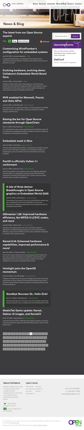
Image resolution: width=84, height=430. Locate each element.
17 (13, 338)
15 (7, 338)
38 (44, 342)
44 (22, 346)
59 (29, 350)
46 (29, 346)
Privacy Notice (38, 426)
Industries (51, 4)
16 (10, 338)
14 (4, 338)
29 (12, 342)
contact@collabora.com (71, 395)
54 (11, 350)
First (5, 334)
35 (33, 342)
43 (18, 346)
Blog (28, 56)
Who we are (29, 387)
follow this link (14, 423)
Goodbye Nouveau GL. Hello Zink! (27, 294)
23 (34, 338)
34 (30, 342)
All (10, 41)
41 (11, 346)
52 (4, 350)
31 (19, 342)
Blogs (16, 41)
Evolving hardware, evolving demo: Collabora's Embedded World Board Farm (24, 74)
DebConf (59, 59)
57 (22, 350)
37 (40, 342)
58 (25, 350)
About (35, 4)
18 (17, 338)
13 (46, 334)
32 (22, 342)
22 (31, 338)
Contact (78, 4)
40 (8, 346)
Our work (29, 392)
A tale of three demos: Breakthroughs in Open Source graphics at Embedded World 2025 (27, 190)
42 (15, 346)
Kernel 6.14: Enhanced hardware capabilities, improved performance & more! (26, 245)
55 (15, 350)
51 (46, 346)
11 (39, 334)
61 (36, 350)
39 (4, 346)
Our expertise (30, 389)
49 (40, 346)
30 (15, 342)
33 (26, 342)
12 (43, 334)
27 (4, 342)
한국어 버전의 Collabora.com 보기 (9, 405)
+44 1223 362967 (72, 389)
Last (43, 350)
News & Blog (61, 4)
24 (38, 338)
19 (20, 338)
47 (32, 346)
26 (45, 338)
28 (8, 342)
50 (43, 346)
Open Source (30, 394)
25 (42, 338)
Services (42, 4)
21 (27, 338)
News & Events (26, 41)
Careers (70, 4)
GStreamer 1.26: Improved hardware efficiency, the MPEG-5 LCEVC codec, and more (26, 218)
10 (36, 334)
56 (18, 350)
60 (33, 350)
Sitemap (45, 426)
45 (25, 346)
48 (36, 346)
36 (37, 342)
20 (24, 338)
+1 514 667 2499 (72, 392)
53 (8, 350)
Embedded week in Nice (17, 141)
